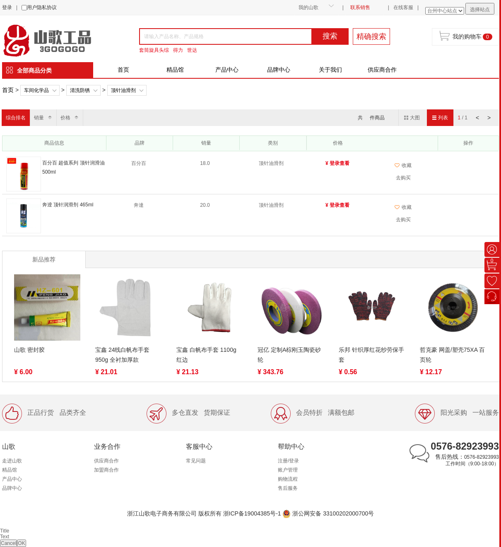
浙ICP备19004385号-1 (252, 513)
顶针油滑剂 (123, 90)
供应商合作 (382, 69)
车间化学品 (36, 90)
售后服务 (288, 488)
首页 (123, 69)
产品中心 (226, 69)
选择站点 (480, 9)
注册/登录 (288, 461)
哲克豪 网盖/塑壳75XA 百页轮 (452, 354)
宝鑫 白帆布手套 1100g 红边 (206, 354)
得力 (178, 50)
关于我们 (330, 69)
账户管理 (288, 470)
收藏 (403, 165)
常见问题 (196, 461)
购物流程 (288, 479)
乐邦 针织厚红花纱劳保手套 (371, 354)
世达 (192, 50)
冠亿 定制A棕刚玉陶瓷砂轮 (289, 354)
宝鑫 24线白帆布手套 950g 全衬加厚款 (122, 354)
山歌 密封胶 (29, 349)
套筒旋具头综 (154, 50)
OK (21, 543)
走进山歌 (12, 461)
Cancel (8, 543)
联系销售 (360, 7)
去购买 (403, 178)
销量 (39, 118)
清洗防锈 (80, 90)
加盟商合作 (106, 470)
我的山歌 (308, 7)
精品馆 (175, 69)
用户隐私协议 (42, 7)
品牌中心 (278, 69)
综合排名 (16, 118)
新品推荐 (43, 259)
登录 (7, 7)
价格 (65, 118)
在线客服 (403, 7)
